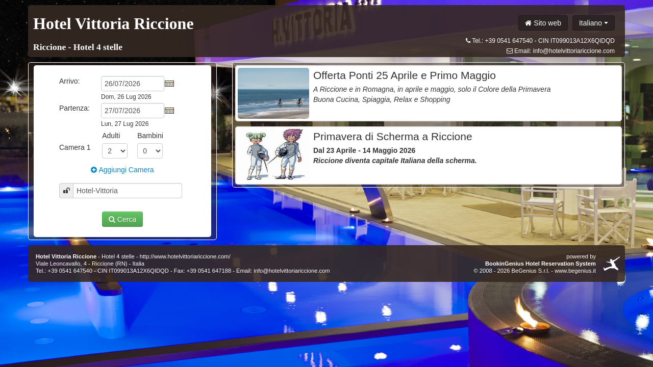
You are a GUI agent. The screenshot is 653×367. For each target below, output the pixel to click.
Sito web (543, 23)
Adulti (111, 136)
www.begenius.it (575, 271)
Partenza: (74, 108)
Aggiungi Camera (122, 170)
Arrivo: (69, 81)
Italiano (593, 23)
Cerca (122, 219)
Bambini (150, 136)
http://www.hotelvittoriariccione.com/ (185, 256)
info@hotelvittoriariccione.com (574, 51)
